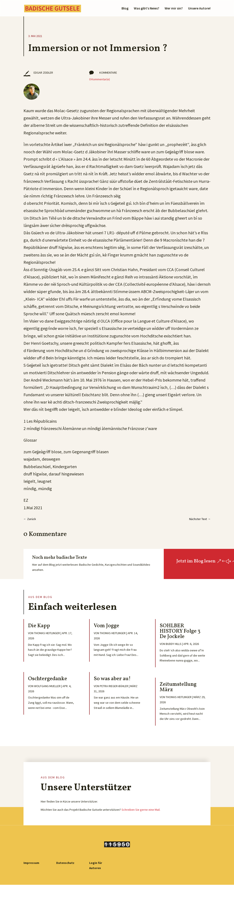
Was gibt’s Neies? (146, 8)
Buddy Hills (173, 644)
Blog (125, 8)
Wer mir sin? (174, 8)
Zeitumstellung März (178, 687)
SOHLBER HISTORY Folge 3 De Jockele (180, 631)
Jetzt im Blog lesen (195, 561)
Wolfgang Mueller (47, 686)
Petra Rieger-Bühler (114, 686)
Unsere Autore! (199, 8)
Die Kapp (39, 626)
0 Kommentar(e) (99, 79)
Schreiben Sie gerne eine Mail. (141, 810)
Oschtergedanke (47, 679)
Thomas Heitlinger (47, 633)
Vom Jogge (106, 626)
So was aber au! (112, 679)
